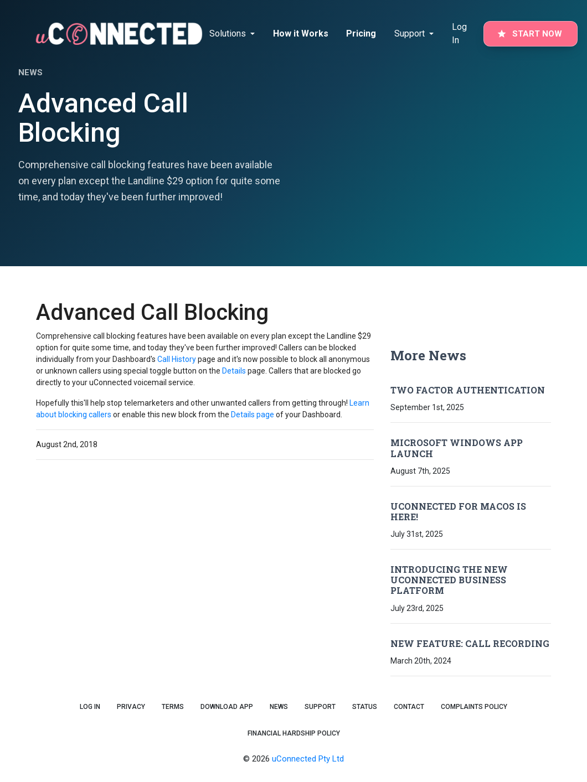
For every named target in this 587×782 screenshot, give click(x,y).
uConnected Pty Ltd (308, 759)
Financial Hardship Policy (294, 733)
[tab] (234, 34)
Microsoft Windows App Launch (456, 448)
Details (234, 370)
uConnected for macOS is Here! (458, 511)
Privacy (131, 707)
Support (320, 707)
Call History (176, 359)
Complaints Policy (474, 707)
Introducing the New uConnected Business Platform (449, 579)
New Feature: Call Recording (469, 643)
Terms (173, 707)
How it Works (300, 33)
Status (364, 707)
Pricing (361, 33)
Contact (409, 707)
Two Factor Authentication (467, 390)
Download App (226, 707)
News (279, 707)
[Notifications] (235, 34)
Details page (252, 414)
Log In (459, 33)
